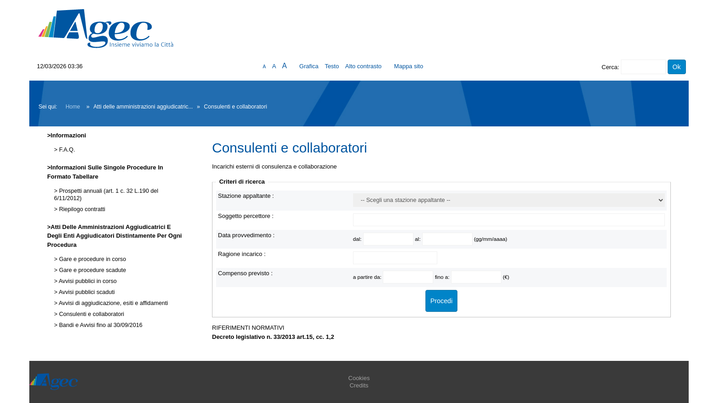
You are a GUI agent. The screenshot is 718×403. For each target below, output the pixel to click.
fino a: (443, 277)
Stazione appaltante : (246, 195)
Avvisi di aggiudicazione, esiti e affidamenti (112, 303)
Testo (332, 66)
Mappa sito (409, 66)
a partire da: (368, 277)
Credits (358, 385)
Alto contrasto (363, 66)
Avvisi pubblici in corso (86, 281)
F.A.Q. (66, 150)
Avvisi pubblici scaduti (85, 292)
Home (72, 106)
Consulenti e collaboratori (90, 314)
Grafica (309, 66)
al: (418, 239)
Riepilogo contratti (81, 209)
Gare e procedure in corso (91, 259)
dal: (358, 239)
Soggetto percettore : (245, 215)
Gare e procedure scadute (91, 270)
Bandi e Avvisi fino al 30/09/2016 (99, 325)
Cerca (610, 67)
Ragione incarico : (242, 254)
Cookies (359, 378)
